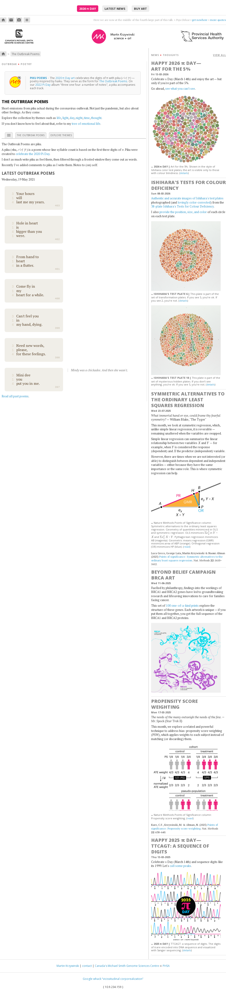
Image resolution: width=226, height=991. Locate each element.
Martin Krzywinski (68, 966)
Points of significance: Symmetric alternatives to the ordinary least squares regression (187, 558)
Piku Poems (39, 78)
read (187, 546)
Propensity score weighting (174, 704)
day (72, 118)
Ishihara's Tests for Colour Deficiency (188, 185)
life (59, 118)
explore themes (61, 135)
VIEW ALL (219, 55)
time (87, 118)
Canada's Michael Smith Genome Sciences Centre (127, 966)
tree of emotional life (86, 124)
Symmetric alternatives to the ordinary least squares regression (188, 399)
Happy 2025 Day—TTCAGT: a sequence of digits (180, 846)
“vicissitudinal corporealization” (122, 979)
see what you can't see (180, 88)
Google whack (92, 979)
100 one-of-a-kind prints (182, 605)
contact (87, 966)
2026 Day (87, 9)
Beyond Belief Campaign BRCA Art (183, 575)
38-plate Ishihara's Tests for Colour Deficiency (182, 206)
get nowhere (199, 20)
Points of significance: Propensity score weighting (184, 826)
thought (96, 118)
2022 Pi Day (43, 84)
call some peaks (180, 866)
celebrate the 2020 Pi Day (33, 154)
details (184, 173)
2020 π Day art (65, 78)
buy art (140, 9)
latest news (115, 9)
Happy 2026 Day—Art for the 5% (176, 66)
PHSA (166, 966)
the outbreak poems (31, 135)
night (79, 118)
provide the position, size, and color (183, 212)
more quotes (218, 20)
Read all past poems (15, 396)
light (65, 118)
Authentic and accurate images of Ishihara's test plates (187, 198)
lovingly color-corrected (194, 202)
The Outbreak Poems (26, 54)
